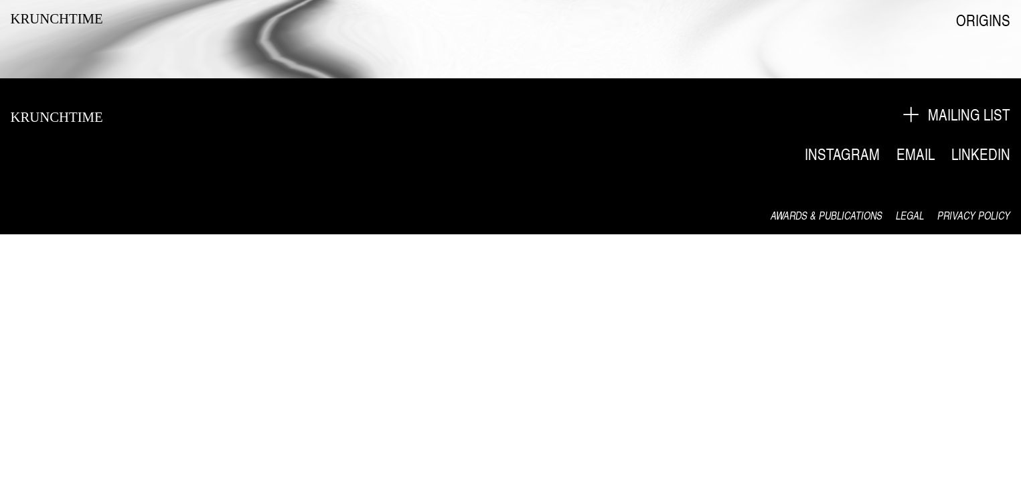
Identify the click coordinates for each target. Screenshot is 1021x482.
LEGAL (910, 215)
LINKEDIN (980, 154)
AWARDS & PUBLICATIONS (826, 215)
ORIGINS (983, 20)
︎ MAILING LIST (955, 114)
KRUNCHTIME (57, 18)
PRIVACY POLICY (973, 215)
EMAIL (915, 154)
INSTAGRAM (842, 154)
